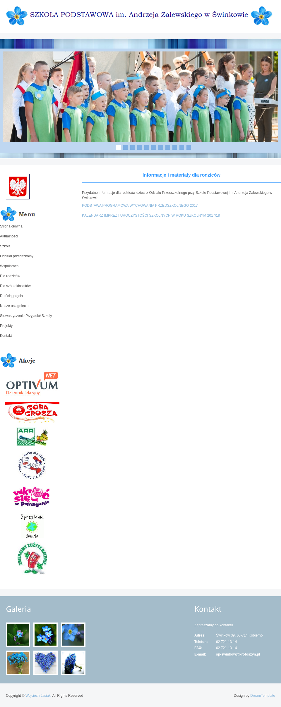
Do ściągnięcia (11, 296)
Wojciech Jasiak (38, 696)
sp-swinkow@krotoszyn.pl (238, 654)
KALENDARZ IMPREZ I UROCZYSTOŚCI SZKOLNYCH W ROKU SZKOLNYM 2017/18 (151, 215)
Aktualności (9, 236)
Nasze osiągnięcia (14, 306)
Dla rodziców (10, 276)
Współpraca (9, 266)
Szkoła (5, 246)
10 (182, 147)
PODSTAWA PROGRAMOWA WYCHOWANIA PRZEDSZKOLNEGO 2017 (140, 206)
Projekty (6, 326)
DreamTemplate (262, 696)
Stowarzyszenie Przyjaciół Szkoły (26, 316)
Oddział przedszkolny (16, 256)
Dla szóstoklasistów (15, 286)
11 (189, 147)
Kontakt (6, 336)
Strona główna (11, 226)
